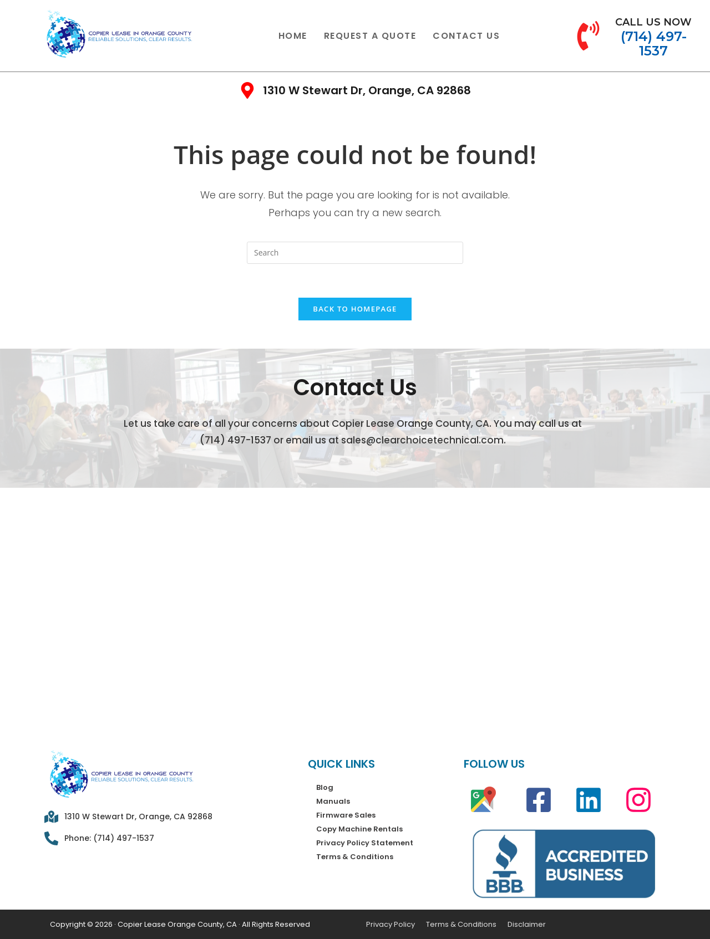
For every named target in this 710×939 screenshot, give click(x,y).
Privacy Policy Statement (364, 843)
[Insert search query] (355, 253)
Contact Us (466, 35)
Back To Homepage (355, 309)
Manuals (333, 801)
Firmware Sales (346, 815)
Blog (324, 787)
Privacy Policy (390, 924)
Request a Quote (370, 35)
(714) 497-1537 (235, 440)
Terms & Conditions (354, 856)
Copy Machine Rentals (359, 829)
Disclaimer (527, 924)
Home (292, 35)
